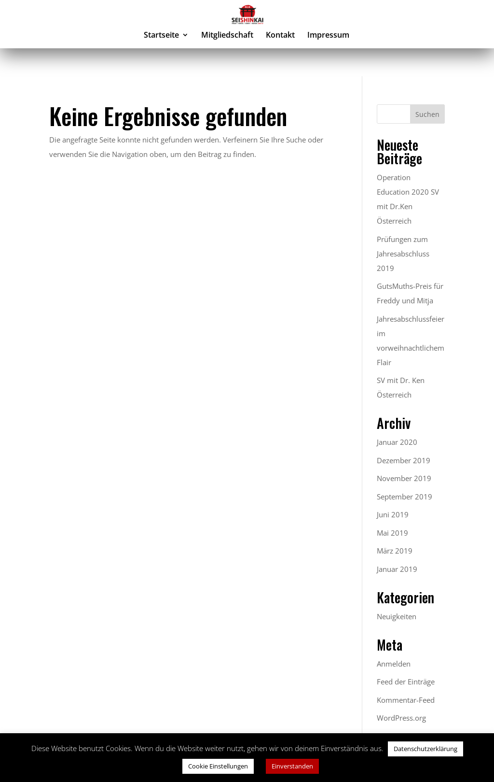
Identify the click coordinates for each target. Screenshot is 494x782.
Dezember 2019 (403, 460)
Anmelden (394, 663)
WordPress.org (401, 718)
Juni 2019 (393, 514)
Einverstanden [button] (292, 766)
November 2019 (404, 478)
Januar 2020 (397, 442)
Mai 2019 (392, 533)
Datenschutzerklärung (425, 748)
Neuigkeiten (396, 616)
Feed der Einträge (406, 681)
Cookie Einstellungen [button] (218, 766)
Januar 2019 (397, 569)
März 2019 (394, 550)
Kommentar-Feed (406, 700)
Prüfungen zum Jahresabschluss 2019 (403, 253)
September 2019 (404, 496)
